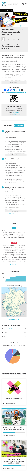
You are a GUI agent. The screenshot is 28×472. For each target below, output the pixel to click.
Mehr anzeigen (14, 82)
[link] (25, 4)
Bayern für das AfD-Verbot (14, 398)
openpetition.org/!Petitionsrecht (16, 92)
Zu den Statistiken (12, 319)
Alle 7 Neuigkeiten (12, 214)
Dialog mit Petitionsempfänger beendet (15, 159)
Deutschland (16, 112)
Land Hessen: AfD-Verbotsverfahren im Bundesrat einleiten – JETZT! (14, 461)
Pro (14, 228)
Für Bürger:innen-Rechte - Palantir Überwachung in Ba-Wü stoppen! (14, 429)
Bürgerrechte (16, 114)
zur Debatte (13, 264)
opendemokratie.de (9, 329)
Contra (14, 242)
